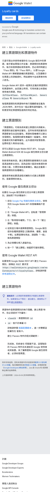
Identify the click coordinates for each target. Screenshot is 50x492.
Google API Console (10, 488)
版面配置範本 (25, 328)
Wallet (22, 3)
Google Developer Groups (12, 463)
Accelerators (7, 472)
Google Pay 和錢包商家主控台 (26, 201)
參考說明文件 (8, 274)
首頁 (4, 47)
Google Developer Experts (13, 468)
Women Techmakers (11, 476)
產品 (11, 47)
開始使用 (9, 18)
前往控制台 (26, 18)
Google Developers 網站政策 (15, 368)
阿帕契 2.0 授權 (30, 365)
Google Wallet (21, 47)
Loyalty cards (10, 11)
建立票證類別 (16, 302)
